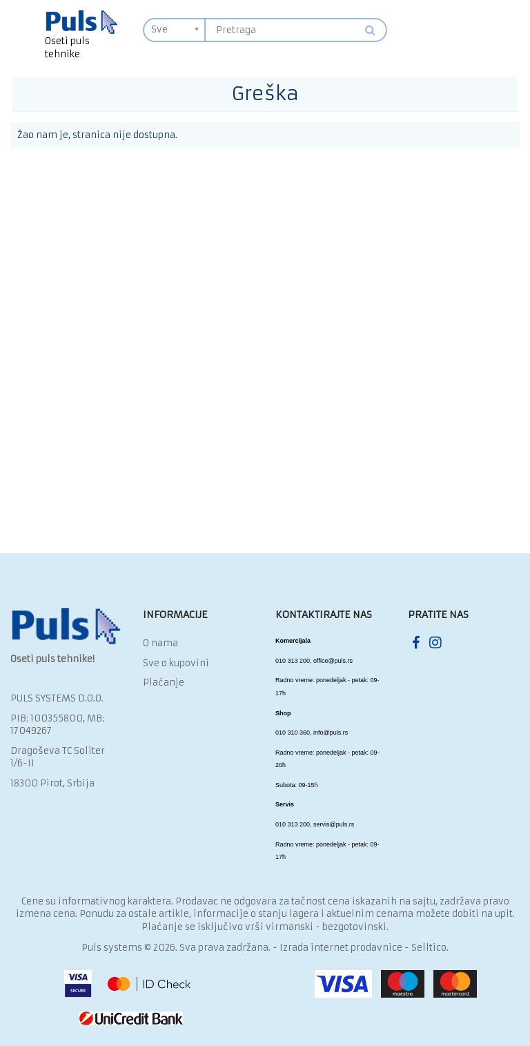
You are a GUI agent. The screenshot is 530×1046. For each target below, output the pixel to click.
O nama (160, 643)
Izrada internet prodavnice (340, 947)
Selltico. (430, 947)
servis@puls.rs (333, 824)
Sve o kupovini (176, 663)
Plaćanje (163, 682)
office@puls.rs (333, 660)
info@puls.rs (330, 732)
